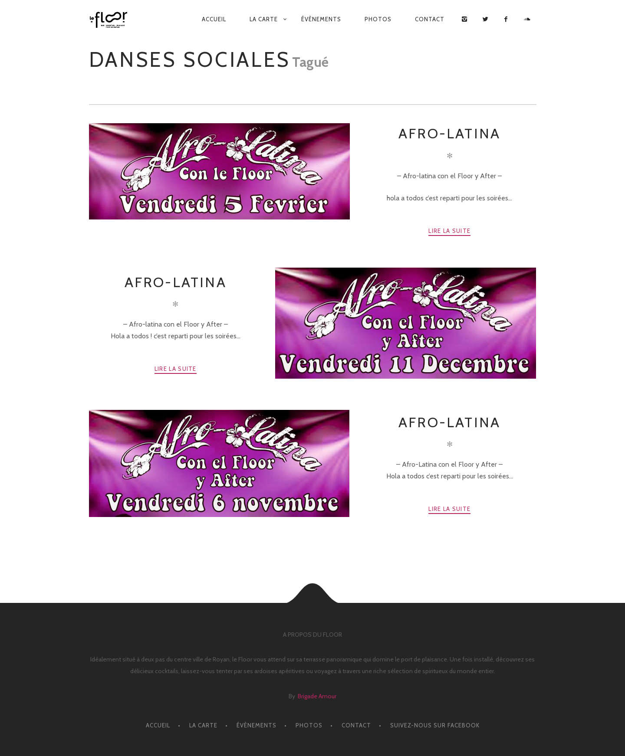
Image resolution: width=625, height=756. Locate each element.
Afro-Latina (449, 422)
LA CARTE (264, 19)
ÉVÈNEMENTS (321, 19)
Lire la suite (449, 230)
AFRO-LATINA (449, 133)
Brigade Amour (317, 696)
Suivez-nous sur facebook (435, 725)
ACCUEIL (214, 19)
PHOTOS (378, 19)
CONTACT (429, 19)
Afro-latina (176, 282)
